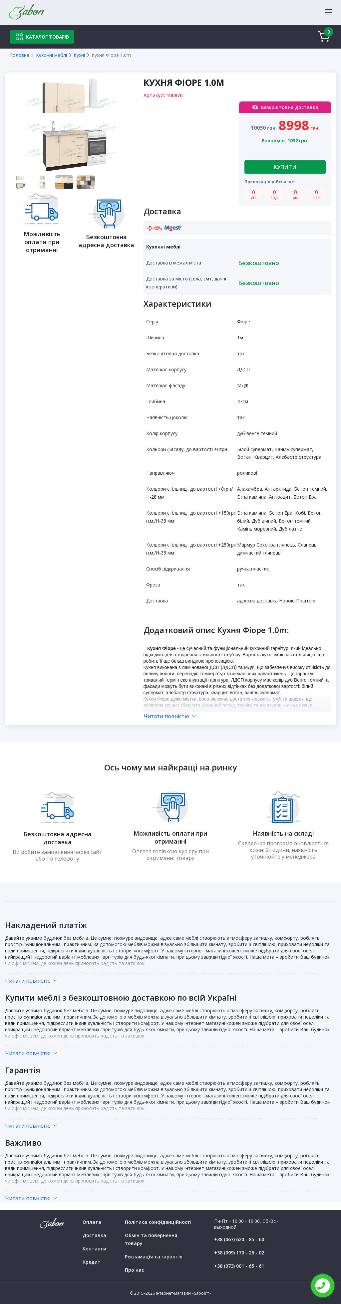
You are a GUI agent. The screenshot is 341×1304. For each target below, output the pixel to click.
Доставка (94, 1235)
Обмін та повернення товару (151, 1239)
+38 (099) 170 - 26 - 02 (239, 1252)
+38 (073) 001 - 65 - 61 (239, 1266)
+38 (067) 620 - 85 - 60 (239, 1239)
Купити (285, 167)
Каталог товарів (42, 37)
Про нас (134, 1270)
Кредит (92, 1262)
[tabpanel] (74, 126)
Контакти (94, 1248)
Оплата (92, 1222)
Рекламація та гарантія (153, 1256)
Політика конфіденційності (158, 1222)
